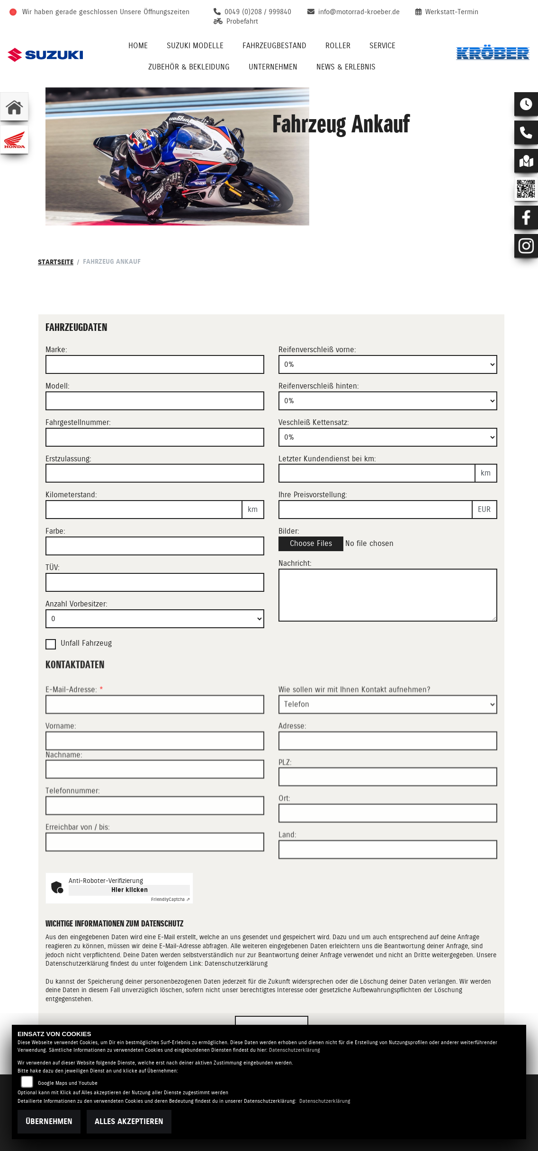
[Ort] (387, 844)
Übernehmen (49, 1121)
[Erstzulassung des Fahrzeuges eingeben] (154, 473)
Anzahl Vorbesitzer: (76, 603)
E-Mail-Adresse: (74, 721)
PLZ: (285, 793)
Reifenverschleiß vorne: (317, 349)
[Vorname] (154, 771)
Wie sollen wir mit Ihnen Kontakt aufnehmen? (354, 721)
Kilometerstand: (71, 494)
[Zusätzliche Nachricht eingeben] (387, 595)
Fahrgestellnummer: (78, 422)
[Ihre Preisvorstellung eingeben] (375, 509)
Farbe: (55, 531)
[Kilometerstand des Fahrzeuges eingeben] (143, 509)
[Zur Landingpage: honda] (14, 139)
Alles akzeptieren (129, 1121)
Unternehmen (273, 66)
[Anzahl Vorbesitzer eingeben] (154, 618)
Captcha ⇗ (170, 899)
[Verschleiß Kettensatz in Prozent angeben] (387, 437)
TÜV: (52, 567)
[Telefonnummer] (154, 837)
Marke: (56, 349)
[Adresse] (387, 771)
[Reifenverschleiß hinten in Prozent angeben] (387, 400)
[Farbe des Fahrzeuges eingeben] (154, 546)
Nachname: (63, 785)
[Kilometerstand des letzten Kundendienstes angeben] (376, 473)
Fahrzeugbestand (274, 45)
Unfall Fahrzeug (86, 643)
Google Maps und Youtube (68, 1083)
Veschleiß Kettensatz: (313, 422)
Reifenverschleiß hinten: (318, 385)
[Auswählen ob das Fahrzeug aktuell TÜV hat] (154, 582)
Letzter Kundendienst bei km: (327, 458)
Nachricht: (295, 563)
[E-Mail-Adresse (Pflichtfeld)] (154, 735)
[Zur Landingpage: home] (14, 106)
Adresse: (292, 757)
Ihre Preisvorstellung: (312, 494)
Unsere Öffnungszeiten (154, 12)
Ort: (284, 829)
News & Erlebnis (346, 66)
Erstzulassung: (68, 458)
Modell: (57, 385)
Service (382, 45)
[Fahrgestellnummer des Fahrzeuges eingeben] (154, 437)
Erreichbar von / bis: (77, 858)
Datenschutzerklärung (236, 963)
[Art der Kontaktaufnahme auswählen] (387, 735)
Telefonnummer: (72, 822)
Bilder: (288, 531)
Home (138, 45)
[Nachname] (154, 800)
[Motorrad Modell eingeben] (154, 400)
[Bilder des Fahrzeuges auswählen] (387, 544)
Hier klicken (129, 890)
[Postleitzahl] (387, 808)
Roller (337, 45)
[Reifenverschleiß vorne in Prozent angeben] (387, 364)
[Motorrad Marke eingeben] (154, 364)
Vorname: (60, 757)
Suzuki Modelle (195, 45)
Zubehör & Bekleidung (189, 66)
